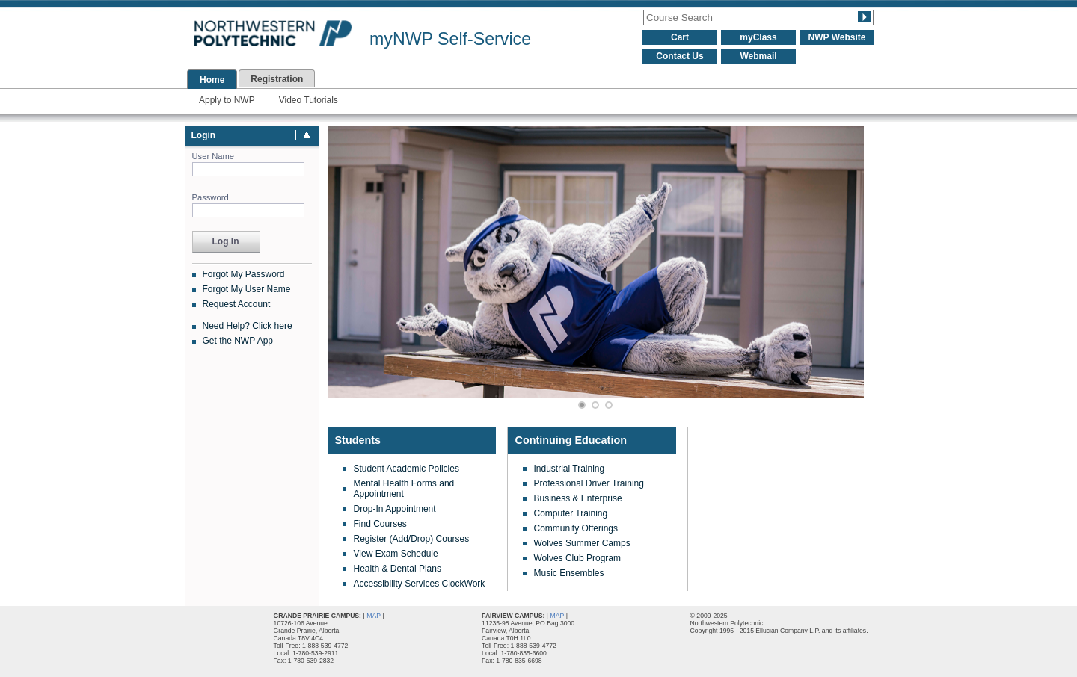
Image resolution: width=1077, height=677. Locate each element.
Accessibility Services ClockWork (419, 583)
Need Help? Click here (247, 326)
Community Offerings (576, 528)
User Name (213, 156)
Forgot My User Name (247, 289)
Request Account (237, 304)
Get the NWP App (238, 341)
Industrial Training (569, 468)
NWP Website (837, 37)
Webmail (758, 56)
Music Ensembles (569, 573)
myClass (758, 37)
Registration (277, 79)
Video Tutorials (308, 100)
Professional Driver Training (589, 483)
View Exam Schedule (396, 553)
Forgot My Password (244, 274)
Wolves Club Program (577, 558)
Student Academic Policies (406, 468)
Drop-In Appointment (395, 509)
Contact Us (679, 56)
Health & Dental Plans (397, 568)
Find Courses (380, 524)
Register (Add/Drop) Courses (412, 539)
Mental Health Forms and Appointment (404, 488)
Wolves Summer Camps (582, 543)
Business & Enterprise (578, 498)
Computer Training (571, 513)
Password (210, 197)
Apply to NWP (227, 100)
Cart (680, 37)
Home (212, 80)
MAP (373, 615)
